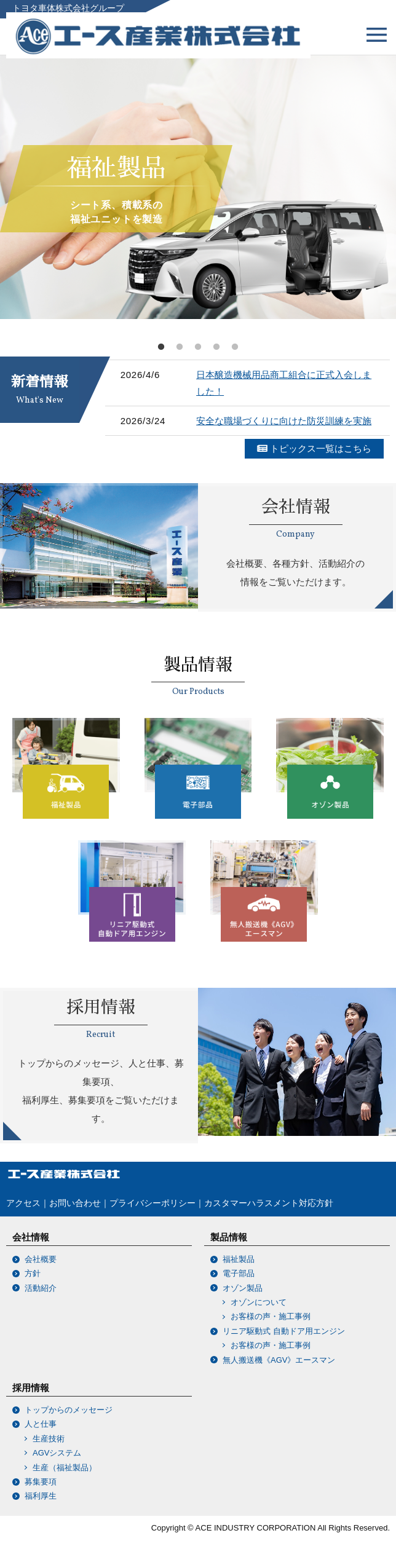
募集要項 (41, 1481)
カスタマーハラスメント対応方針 (268, 1203)
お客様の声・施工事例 (267, 1316)
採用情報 (30, 1387)
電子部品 (239, 1273)
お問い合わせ (75, 1203)
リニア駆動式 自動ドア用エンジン (284, 1331)
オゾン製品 (243, 1288)
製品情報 (228, 1237)
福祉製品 (239, 1259)
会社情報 (30, 1237)
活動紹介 (41, 1288)
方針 (33, 1273)
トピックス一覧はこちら (314, 448)
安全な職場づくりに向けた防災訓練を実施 (283, 421)
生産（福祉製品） (61, 1467)
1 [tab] (161, 347)
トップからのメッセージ (69, 1409)
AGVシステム (53, 1452)
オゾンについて (255, 1302)
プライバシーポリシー (152, 1203)
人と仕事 (41, 1424)
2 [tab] (179, 347)
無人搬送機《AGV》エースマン (279, 1360)
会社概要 (41, 1259)
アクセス (23, 1203)
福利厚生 (41, 1495)
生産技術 (45, 1438)
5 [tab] (235, 347)
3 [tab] (198, 347)
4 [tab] (216, 347)
